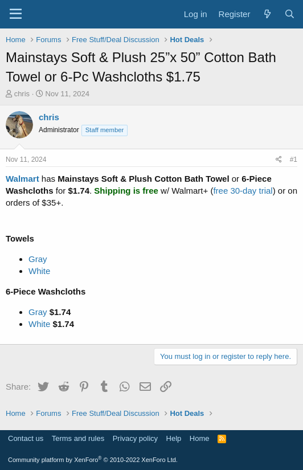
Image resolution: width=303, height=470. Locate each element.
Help (174, 438)
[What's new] (267, 13)
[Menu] (15, 14)
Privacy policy (135, 438)
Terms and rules (78, 438)
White (39, 271)
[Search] (290, 13)
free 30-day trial (242, 190)
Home (200, 438)
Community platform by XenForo (93, 459)
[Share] (279, 159)
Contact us (25, 438)
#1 (293, 160)
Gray (37, 259)
